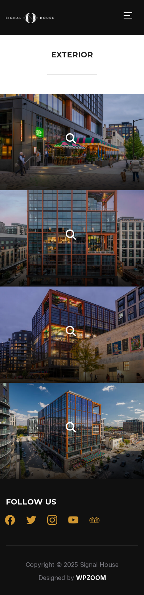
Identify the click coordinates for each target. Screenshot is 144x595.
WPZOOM (91, 578)
